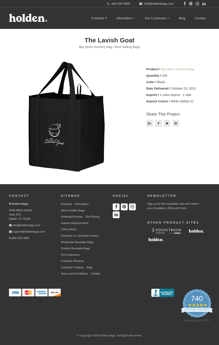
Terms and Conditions (74, 273)
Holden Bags (19, 203)
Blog (182, 18)
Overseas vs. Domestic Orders (80, 235)
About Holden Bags (73, 210)
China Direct (68, 229)
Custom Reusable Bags (75, 248)
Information (125, 18)
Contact (200, 18)
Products (99, 18)
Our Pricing (92, 216)
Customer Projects (72, 267)
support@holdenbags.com (27, 231)
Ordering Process (72, 216)
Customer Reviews (72, 261)
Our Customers (157, 18)
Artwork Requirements (75, 223)
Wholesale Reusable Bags (77, 242)
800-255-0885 (19, 238)
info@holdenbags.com (24, 225)
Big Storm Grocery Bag (177, 69)
